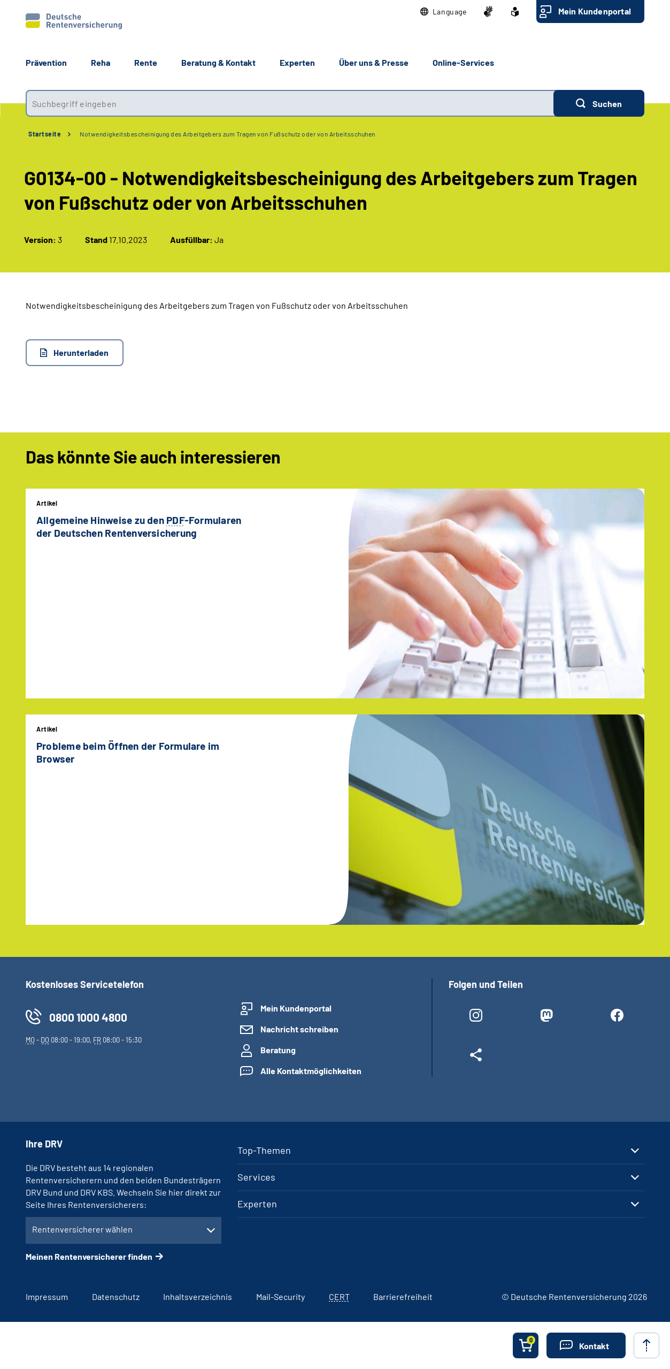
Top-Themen (264, 1150)
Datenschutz (116, 1296)
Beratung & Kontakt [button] (218, 62)
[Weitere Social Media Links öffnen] (476, 1057)
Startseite (44, 134)
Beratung (278, 1050)
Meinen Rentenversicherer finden (89, 1256)
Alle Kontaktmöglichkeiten (310, 1071)
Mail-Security (280, 1296)
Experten (257, 1203)
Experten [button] (297, 62)
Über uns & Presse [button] (374, 62)
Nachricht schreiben (299, 1029)
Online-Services (463, 62)
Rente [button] (145, 62)
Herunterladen (81, 352)
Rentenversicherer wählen (82, 1229)
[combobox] (289, 103)
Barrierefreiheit (403, 1296)
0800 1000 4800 (88, 1017)
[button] (443, 11)
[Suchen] (598, 103)
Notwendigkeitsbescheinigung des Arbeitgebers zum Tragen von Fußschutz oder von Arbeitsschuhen (227, 134)
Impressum (47, 1296)
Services (256, 1177)
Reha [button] (100, 62)
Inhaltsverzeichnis (197, 1296)
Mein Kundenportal (594, 11)
